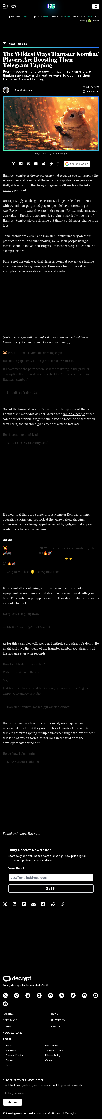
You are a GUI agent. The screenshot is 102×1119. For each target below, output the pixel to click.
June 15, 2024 (60, 627)
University (58, 1020)
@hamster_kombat (25, 553)
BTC (5, 17)
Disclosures (51, 1045)
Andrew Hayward (28, 834)
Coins (7, 1026)
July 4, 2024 (57, 443)
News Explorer (13, 1032)
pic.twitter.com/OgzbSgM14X (45, 564)
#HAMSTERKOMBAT (56, 693)
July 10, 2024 (46, 393)
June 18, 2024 (80, 707)
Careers (49, 1060)
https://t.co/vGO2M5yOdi (21, 559)
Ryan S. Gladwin (23, 90)
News (54, 1013)
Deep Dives (10, 1020)
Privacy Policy (52, 1055)
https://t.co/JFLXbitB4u (45, 379)
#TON (20, 564)
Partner (8, 1013)
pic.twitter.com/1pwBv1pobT (22, 699)
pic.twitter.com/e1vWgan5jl (57, 435)
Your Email (16, 868)
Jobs (8, 1065)
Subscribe (12, 1102)
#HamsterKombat (26, 548)
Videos (55, 1026)
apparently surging (48, 216)
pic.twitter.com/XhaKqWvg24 (57, 754)
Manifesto (11, 1050)
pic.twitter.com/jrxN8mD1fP (22, 619)
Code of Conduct (15, 1055)
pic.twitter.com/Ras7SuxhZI (22, 385)
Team (9, 1045)
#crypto (71, 614)
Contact (10, 1060)
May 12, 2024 (72, 572)
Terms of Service (54, 1050)
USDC (97, 17)
